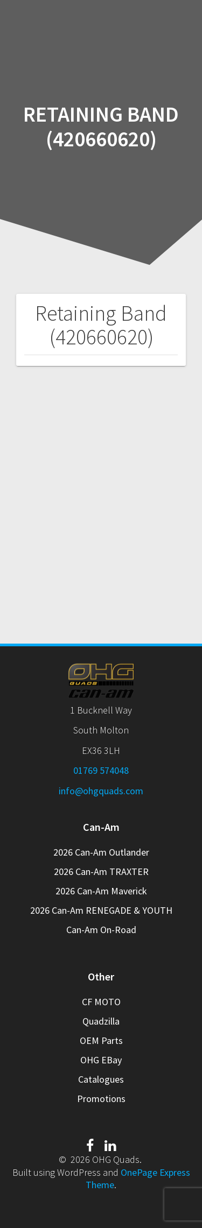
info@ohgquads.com (101, 791)
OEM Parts (101, 1040)
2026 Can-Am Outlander (101, 852)
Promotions (101, 1098)
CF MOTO (101, 1002)
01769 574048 (101, 770)
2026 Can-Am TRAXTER (101, 871)
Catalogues (101, 1079)
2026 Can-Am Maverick (101, 891)
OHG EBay (101, 1060)
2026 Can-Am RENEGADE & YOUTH (101, 910)
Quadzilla (101, 1021)
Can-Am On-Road (101, 929)
